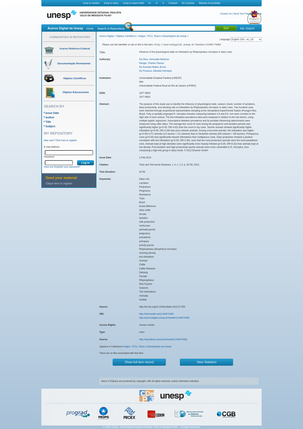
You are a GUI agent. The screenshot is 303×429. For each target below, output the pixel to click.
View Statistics (207, 362)
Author (49, 117)
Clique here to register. (59, 183)
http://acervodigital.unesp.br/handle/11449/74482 (164, 317)
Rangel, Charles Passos (151, 63)
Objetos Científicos (126, 36)
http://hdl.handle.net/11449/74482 (156, 314)
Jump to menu (111, 3)
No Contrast (188, 3)
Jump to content (91, 3)
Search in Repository (110, 28)
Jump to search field (133, 3)
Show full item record (139, 362)
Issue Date (52, 112)
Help (259, 13)
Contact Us (226, 13)
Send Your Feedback (244, 13)
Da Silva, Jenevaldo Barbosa (154, 59)
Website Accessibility (209, 3)
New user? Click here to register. (60, 140)
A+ (149, 3)
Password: (49, 156)
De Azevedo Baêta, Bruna (152, 67)
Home (90, 28)
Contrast (173, 3)
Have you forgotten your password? (62, 166)
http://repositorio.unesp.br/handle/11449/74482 (163, 339)
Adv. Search (247, 28)
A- (157, 3)
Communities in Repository (69, 37)
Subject (50, 126)
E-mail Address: (52, 147)
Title (48, 121)
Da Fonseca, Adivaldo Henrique (155, 71)
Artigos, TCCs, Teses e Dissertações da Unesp (162, 36)
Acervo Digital (106, 36)
